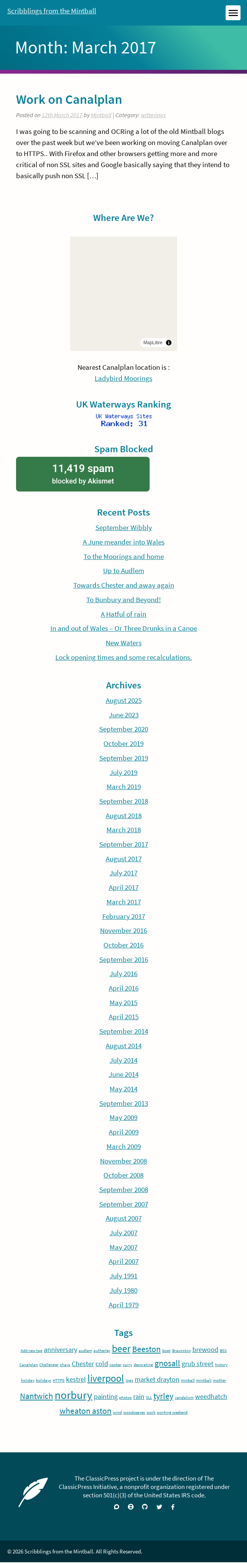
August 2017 (124, 859)
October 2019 (123, 743)
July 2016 (123, 974)
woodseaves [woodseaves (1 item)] (134, 1412)
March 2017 (124, 902)
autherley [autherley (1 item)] (102, 1351)
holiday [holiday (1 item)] (27, 1380)
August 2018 (124, 815)
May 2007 (123, 1247)
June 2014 (124, 1075)
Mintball (101, 115)
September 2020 (123, 729)
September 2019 (123, 758)
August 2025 (124, 700)
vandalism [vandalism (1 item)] (184, 1397)
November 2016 (123, 931)
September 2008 (123, 1189)
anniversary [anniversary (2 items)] (60, 1350)
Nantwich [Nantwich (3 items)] (36, 1396)
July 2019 (123, 772)
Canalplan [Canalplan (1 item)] (28, 1365)
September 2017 (123, 844)
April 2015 (124, 1017)
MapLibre (152, 342)
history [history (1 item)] (221, 1365)
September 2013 (123, 1103)
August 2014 (124, 1046)
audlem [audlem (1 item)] (85, 1351)
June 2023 (124, 715)
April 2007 (124, 1262)
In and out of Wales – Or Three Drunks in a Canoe (123, 628)
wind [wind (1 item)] (117, 1412)
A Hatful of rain (123, 614)
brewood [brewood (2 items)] (205, 1350)
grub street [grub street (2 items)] (197, 1364)
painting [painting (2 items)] (106, 1397)
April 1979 (124, 1305)
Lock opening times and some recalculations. (123, 657)
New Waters (124, 643)
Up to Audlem (123, 571)
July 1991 (123, 1276)
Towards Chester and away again (123, 585)
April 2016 (124, 988)
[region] (123, 294)
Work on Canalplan (69, 99)
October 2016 (123, 945)
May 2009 (123, 1118)
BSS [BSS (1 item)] (223, 1351)
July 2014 (123, 1060)
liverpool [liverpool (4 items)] (105, 1378)
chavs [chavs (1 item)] (65, 1365)
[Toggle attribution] (168, 342)
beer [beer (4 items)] (121, 1348)
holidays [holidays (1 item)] (43, 1380)
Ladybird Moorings (123, 378)
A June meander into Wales (124, 542)
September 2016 (123, 959)
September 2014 (123, 1031)
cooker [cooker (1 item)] (115, 1365)
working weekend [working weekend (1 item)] (172, 1412)
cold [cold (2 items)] (101, 1364)
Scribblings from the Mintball (51, 10)
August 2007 (124, 1218)
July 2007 (123, 1233)
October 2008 (123, 1175)
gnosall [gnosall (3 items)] (167, 1363)
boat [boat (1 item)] (166, 1351)
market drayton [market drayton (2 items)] (157, 1380)
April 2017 (124, 887)
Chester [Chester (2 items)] (83, 1364)
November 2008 (123, 1161)
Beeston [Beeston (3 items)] (146, 1349)
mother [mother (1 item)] (219, 1380)
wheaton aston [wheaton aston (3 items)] (85, 1411)
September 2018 (123, 801)
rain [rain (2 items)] (138, 1397)
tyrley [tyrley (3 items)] (163, 1396)
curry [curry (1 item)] (127, 1365)
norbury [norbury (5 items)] (73, 1395)
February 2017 (123, 916)
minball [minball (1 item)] (188, 1380)
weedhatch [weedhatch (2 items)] (211, 1397)
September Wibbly (123, 528)
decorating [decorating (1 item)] (143, 1365)
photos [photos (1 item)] (125, 1397)
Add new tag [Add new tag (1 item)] (31, 1351)
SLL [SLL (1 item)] (149, 1397)
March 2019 (124, 787)
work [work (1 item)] (151, 1412)
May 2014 (123, 1089)
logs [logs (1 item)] (129, 1380)
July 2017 (123, 873)
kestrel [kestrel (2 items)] (76, 1380)
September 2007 (123, 1204)
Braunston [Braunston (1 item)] (181, 1351)
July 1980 (123, 1290)
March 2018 (124, 830)
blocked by (83, 473)
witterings (153, 115)
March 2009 (124, 1146)
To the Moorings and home (124, 556)
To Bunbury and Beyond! (123, 599)
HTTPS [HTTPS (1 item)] (59, 1380)
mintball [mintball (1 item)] (203, 1380)
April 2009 (124, 1132)
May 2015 (123, 1002)
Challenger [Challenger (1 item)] (48, 1365)
